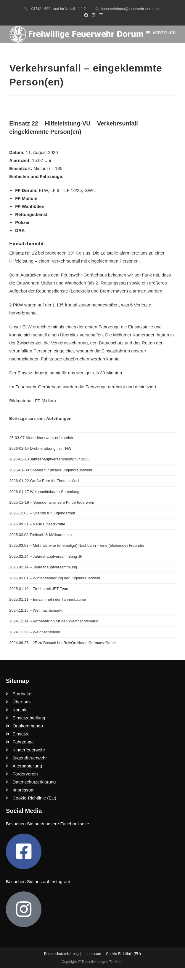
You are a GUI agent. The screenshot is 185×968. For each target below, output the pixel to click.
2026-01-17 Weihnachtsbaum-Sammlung (44, 491)
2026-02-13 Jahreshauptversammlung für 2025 (49, 459)
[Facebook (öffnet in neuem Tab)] (86, 15)
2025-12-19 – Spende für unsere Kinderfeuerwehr (51, 502)
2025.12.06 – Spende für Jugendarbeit (42, 513)
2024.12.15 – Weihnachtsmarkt (35, 610)
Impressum (92, 954)
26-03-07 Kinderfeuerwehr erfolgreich (41, 437)
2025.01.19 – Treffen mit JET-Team (39, 588)
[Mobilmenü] (161, 33)
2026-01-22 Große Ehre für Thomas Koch (44, 481)
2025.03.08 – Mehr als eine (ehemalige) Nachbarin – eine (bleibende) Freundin (76, 545)
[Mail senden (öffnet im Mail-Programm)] (100, 15)
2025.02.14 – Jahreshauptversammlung (43, 567)
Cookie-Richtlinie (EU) (123, 954)
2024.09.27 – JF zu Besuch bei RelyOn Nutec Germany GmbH (62, 642)
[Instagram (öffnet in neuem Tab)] (93, 15)
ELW (43, 190)
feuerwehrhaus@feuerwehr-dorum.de (130, 9)
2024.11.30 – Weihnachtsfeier (34, 632)
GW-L (90, 190)
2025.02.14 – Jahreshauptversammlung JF (45, 556)
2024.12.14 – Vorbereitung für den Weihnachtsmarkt (53, 621)
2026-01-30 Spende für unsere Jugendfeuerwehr (50, 470)
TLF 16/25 (72, 190)
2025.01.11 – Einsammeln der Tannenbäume (47, 599)
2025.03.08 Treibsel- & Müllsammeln (40, 535)
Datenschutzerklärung (61, 954)
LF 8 (54, 190)
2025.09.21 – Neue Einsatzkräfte (37, 524)
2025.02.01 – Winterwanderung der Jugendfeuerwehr (54, 578)
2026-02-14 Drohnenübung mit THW (40, 448)
